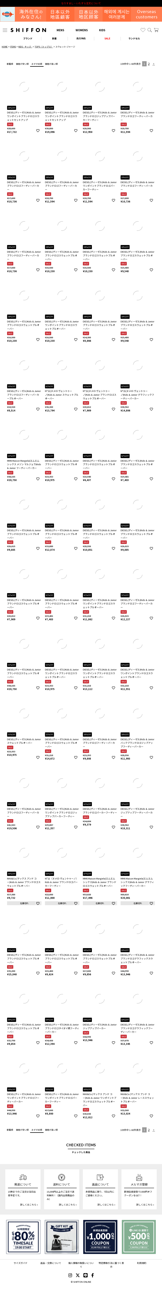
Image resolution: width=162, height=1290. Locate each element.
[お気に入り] (143, 30)
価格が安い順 (22, 63)
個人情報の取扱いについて (81, 1264)
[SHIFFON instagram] (70, 1276)
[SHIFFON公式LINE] (86, 1276)
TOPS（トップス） (44, 46)
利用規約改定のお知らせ (81, 3)
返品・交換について (50, 1263)
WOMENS (82, 30)
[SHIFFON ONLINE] (28, 30)
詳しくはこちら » (29, 1204)
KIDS (102, 30)
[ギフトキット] (62, 1237)
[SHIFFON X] (78, 1276)
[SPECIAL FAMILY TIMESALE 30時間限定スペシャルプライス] (23, 1237)
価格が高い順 (51, 63)
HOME (5, 46)
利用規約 (141, 1263)
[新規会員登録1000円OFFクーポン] (100, 1237)
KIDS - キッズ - (25, 46)
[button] (154, 64)
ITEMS (13, 46)
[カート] (156, 30)
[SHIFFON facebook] (92, 1276)
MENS (60, 30)
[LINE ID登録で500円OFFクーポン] (139, 1237)
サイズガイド (20, 1263)
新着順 (10, 63)
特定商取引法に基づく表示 (111, 1264)
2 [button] (149, 64)
